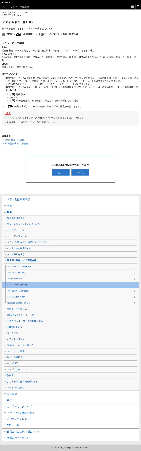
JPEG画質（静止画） (15, 140)
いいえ (80, 172)
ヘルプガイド (15, 6)
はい (60, 172)
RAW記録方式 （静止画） (18, 143)
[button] (138, 7)
